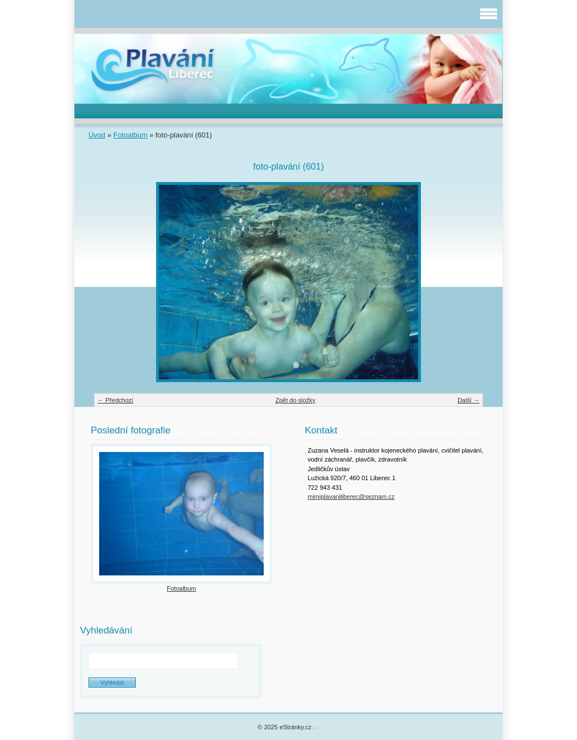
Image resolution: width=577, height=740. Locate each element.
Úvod (96, 135)
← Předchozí (115, 400)
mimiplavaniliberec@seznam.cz (351, 496)
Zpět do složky (296, 400)
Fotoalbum (130, 135)
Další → (469, 400)
